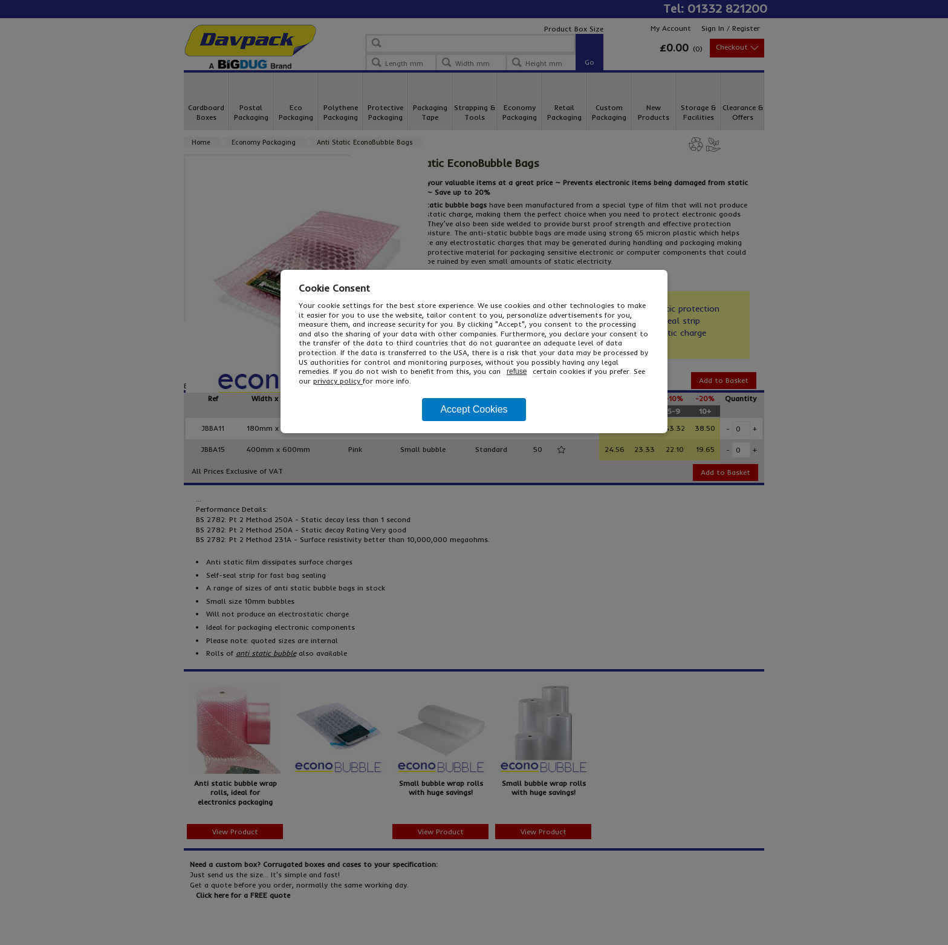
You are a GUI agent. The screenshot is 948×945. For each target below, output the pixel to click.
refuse (517, 371)
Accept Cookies (473, 409)
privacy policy (338, 380)
